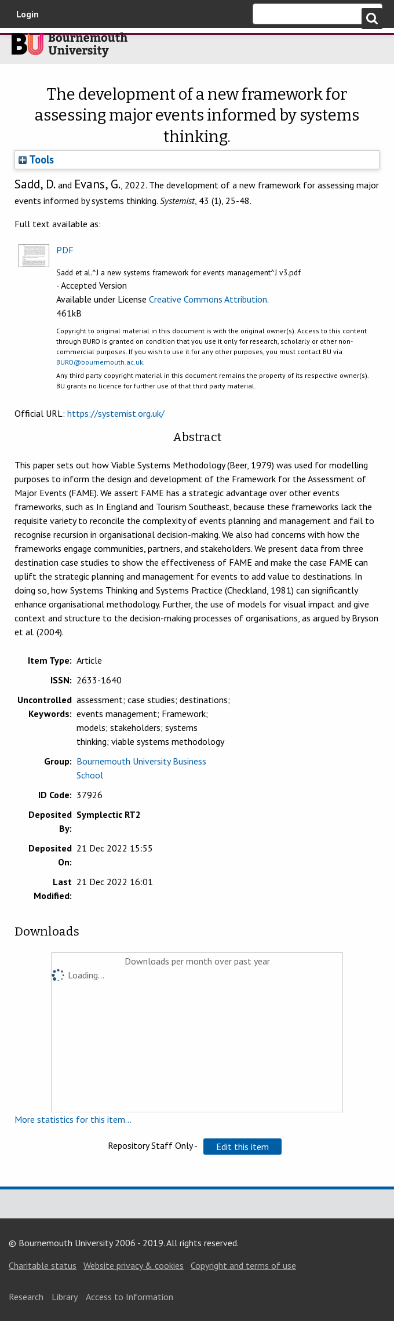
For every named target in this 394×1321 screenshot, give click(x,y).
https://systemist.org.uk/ (116, 413)
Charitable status (42, 1265)
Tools (36, 159)
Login (27, 14)
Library (65, 1296)
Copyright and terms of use (243, 1265)
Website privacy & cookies (133, 1265)
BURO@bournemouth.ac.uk (99, 362)
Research (26, 1296)
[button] (242, 1146)
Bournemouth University (69, 48)
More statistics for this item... (73, 1119)
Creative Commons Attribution (208, 299)
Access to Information (129, 1296)
